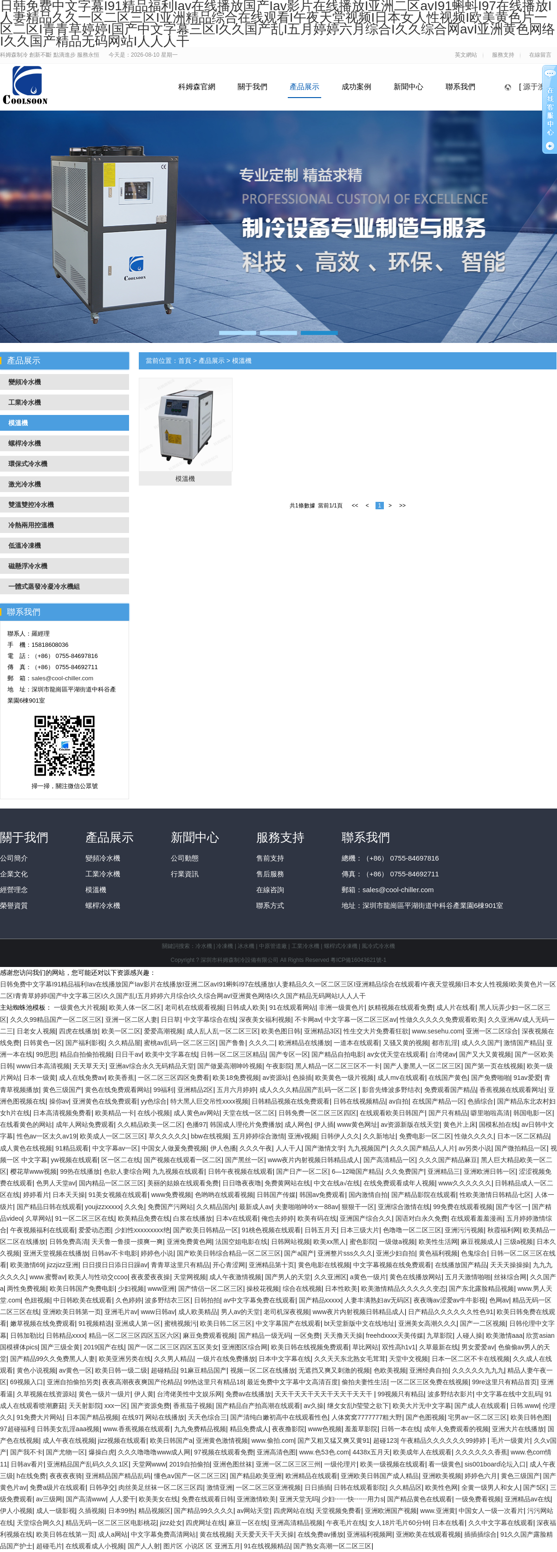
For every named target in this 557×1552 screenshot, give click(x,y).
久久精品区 (405, 1487)
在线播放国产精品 (461, 1265)
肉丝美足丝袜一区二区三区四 (160, 1487)
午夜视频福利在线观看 (42, 1230)
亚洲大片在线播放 (518, 1429)
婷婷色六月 (481, 1476)
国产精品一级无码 (265, 1335)
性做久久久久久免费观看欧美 (442, 1019)
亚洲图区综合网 (244, 1347)
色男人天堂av (56, 1183)
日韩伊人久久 (340, 1136)
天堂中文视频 (408, 1358)
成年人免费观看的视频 (456, 1429)
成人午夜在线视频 (69, 1440)
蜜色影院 (363, 1241)
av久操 (314, 1405)
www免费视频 (171, 1194)
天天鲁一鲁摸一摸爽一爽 (127, 1241)
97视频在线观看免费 (223, 1452)
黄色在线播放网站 (415, 1277)
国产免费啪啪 (490, 1077)
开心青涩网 (229, 1265)
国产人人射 (144, 1546)
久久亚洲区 (330, 1277)
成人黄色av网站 (197, 1113)
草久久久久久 (168, 1136)
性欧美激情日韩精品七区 (495, 1194)
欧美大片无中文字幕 (422, 1405)
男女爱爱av (477, 1347)
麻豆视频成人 (480, 1241)
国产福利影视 (84, 1042)
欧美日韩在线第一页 (65, 1534)
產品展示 (304, 87)
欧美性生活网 (438, 1241)
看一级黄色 (444, 1464)
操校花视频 (262, 1288)
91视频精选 (95, 1323)
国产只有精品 (447, 1113)
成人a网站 (113, 1534)
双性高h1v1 (398, 1347)
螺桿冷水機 (102, 905)
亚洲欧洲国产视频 (391, 1510)
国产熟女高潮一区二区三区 (332, 1546)
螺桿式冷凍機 (340, 946)
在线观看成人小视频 (94, 1546)
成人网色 (298, 1124)
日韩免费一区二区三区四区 (317, 1113)
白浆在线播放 (192, 1218)
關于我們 (252, 87)
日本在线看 (448, 1522)
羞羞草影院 (361, 1429)
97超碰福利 (16, 1429)
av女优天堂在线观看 (396, 1054)
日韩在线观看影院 (360, 1487)
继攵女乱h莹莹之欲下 (358, 1405)
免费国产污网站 (170, 1206)
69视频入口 (27, 1382)
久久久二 (262, 1042)
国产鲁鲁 (232, 1042)
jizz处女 (171, 1522)
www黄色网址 (357, 1124)
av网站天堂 (253, 1510)
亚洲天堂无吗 (298, 1499)
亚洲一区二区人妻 (131, 1019)
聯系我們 (460, 87)
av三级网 (49, 1499)
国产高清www (86, 1499)
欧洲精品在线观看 (311, 1476)
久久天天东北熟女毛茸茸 (350, 1358)
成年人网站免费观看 (85, 1124)
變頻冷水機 (102, 858)
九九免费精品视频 (200, 1429)
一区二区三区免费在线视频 (429, 1382)
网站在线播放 (164, 1417)
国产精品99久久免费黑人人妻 (53, 1358)
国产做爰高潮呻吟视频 (229, 1066)
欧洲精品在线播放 (304, 1042)
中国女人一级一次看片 (491, 1510)
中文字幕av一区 (115, 1148)
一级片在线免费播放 (226, 1358)
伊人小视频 (16, 1510)
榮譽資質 (14, 905)
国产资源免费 (150, 1405)
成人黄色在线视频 (26, 1148)
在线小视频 (153, 1113)
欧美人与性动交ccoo (98, 1277)
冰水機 (246, 946)
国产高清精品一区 (389, 1160)
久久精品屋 (124, 1042)
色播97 (196, 1124)
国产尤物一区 (65, 1452)
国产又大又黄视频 (485, 1054)
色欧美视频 (390, 1370)
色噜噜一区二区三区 (412, 1230)
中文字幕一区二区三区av (360, 1019)
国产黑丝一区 (244, 1160)
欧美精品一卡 (114, 1113)
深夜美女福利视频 (265, 1019)
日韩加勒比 (26, 1335)
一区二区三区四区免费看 (173, 1077)
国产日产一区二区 (302, 1171)
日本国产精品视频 (92, 1417)
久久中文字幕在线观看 (500, 1522)
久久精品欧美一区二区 (149, 1124)
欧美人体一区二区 (135, 1007)
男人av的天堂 (240, 1311)
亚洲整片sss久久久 (345, 1253)
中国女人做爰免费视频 (174, 1148)
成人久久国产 (480, 1042)
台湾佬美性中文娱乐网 (189, 1394)
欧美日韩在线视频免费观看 (310, 1347)
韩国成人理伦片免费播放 (245, 1124)
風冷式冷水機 (378, 946)
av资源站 (276, 1077)
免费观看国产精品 (450, 1089)
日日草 (170, 1019)
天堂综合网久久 (39, 1522)
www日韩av (158, 1311)
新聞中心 (408, 87)
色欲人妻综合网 (126, 1171)
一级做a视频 (397, 1241)
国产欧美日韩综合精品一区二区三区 (229, 1253)
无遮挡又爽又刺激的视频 (334, 1370)
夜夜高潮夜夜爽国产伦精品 (141, 1382)
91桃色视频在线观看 (271, 1230)
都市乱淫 (445, 1042)
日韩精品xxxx (65, 1335)
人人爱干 (123, 1499)
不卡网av (308, 1019)
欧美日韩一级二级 (121, 1370)
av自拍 (399, 1101)
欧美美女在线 (158, 1499)
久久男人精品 (173, 1358)
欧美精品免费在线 (144, 1218)
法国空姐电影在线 (241, 1241)
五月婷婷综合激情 (259, 1136)
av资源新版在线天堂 (410, 1124)
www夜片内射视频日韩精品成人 (314, 1160)
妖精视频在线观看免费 (400, 1007)
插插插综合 (480, 1534)
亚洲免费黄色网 (189, 1241)
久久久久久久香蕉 (481, 1452)
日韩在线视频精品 (359, 1101)
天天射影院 (85, 1405)
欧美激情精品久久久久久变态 (403, 1288)
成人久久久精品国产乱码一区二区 (309, 1089)
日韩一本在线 (400, 1429)
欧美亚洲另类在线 (125, 1358)
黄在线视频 (216, 1534)
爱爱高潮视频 (163, 1031)
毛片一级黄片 (510, 1440)
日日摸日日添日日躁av (115, 1265)
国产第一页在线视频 (494, 1066)
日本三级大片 (359, 1230)
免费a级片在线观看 (57, 1487)
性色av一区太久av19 (47, 1136)
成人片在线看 (455, 1007)
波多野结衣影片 (450, 1394)
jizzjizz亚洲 (62, 1265)
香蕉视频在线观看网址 (511, 1089)
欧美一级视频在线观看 (392, 1464)
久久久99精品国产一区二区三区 (56, 1019)
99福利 (164, 1089)
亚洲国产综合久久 (366, 1218)
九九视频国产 (367, 1148)
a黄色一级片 (368, 1277)
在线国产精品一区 (438, 1101)
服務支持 (280, 837)
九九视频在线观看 (178, 1171)
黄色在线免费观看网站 (117, 1089)
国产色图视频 (425, 1417)
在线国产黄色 (447, 1077)
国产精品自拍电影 (337, 1054)
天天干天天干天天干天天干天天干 (324, 1394)
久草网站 (39, 1218)
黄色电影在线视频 (324, 1265)
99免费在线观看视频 (462, 1206)
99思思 (46, 1054)
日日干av (128, 1054)
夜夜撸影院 (288, 1429)
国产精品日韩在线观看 (49, 1206)
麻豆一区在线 (247, 1522)
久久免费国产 (404, 1171)
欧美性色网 (441, 1487)
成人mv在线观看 (401, 1077)
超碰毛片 (49, 1546)
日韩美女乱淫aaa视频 (68, 1429)
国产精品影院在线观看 (423, 1194)
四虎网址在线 (205, 1522)
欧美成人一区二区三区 (112, 1136)
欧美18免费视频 (236, 1077)
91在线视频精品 (267, 1546)
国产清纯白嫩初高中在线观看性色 (279, 1417)
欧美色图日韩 (280, 1031)
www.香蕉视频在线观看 (136, 1429)
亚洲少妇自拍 (395, 1253)
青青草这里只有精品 (180, 1265)
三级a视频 (518, 1241)
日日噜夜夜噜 (241, 1183)
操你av (59, 1101)
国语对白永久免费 (421, 1218)
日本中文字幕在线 (285, 1358)
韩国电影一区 (532, 1113)
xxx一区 (115, 1405)
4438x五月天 (371, 1452)
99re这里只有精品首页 (504, 1382)
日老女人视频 (36, 1031)
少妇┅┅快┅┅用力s (352, 1499)
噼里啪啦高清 (490, 1113)
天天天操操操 (509, 1265)
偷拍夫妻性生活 (364, 1382)
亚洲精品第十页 (271, 1265)
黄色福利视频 (438, 1253)
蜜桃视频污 (180, 1323)
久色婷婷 (129, 1300)
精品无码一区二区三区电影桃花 (110, 1522)
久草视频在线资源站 (46, 1394)
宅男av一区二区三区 (477, 1417)
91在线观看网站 (292, 1007)
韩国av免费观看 (322, 1194)
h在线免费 (31, 1476)
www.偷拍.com (273, 1440)
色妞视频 (37, 1300)
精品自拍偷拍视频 (86, 1054)
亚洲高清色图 (276, 1452)
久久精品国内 (215, 1206)
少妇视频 (131, 1288)
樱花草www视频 (33, 1171)
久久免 (134, 1206)
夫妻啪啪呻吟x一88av (306, 1206)
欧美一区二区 (121, 1031)
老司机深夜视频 (286, 1311)
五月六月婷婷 (236, 1089)
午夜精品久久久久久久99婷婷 (444, 1440)
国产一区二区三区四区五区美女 (173, 1347)
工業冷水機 (102, 874)
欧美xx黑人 (329, 1241)
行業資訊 (185, 874)
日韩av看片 (27, 1464)
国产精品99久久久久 (203, 1510)
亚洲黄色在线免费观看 (104, 1101)
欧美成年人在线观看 (422, 1452)
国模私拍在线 (498, 1124)
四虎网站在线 (292, 1510)
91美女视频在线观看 (118, 1194)
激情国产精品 (523, 1042)
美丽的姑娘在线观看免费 (183, 1183)
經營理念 (14, 890)
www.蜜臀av (47, 1277)
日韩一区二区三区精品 (233, 1054)
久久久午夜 (256, 1148)
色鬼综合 (474, 1253)
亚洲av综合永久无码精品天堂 (151, 1066)
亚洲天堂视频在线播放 (55, 1253)
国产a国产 (299, 1253)
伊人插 (324, 1124)
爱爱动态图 (94, 1230)
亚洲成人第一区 (138, 1323)
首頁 (184, 360)
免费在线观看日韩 (207, 1499)
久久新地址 (379, 1136)
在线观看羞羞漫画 (477, 1218)
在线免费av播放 (320, 1534)
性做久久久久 (473, 1136)
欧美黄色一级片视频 (344, 1077)
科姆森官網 (196, 87)
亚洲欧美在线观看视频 (428, 1534)
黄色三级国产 (62, 1089)
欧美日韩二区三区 (226, 1323)
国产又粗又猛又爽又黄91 (334, 1440)
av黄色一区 (75, 1370)
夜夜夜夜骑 (66, 1476)
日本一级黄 (39, 1077)
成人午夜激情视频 (235, 1277)
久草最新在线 (438, 1347)
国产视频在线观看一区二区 (183, 1160)
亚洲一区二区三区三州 (288, 1464)
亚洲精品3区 (322, 1031)
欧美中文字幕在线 (171, 1054)
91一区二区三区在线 (85, 1218)
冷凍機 (224, 946)
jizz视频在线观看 (122, 1440)
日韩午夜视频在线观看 (240, 1171)
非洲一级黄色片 (341, 1007)
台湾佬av (442, 1054)
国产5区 (534, 1487)
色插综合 (480, 1101)
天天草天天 (89, 1066)
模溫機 (242, 360)
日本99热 (121, 1510)
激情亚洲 (220, 1487)
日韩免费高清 (68, 1241)
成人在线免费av (82, 1077)
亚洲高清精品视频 (297, 1522)
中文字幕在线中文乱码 (508, 1394)
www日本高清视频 (43, 1066)
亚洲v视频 (302, 1136)
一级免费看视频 (478, 1499)
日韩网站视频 (290, 1241)
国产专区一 (512, 1206)
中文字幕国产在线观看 (288, 1323)
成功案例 (356, 87)
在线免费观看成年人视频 (399, 1183)
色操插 (302, 1077)
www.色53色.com (324, 1452)
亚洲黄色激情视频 (222, 1440)
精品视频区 (154, 1510)
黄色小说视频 (36, 1370)
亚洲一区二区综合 (492, 1031)
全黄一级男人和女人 (490, 1487)
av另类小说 (475, 1148)
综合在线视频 (302, 1288)
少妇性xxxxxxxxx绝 (142, 1230)
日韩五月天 (320, 1230)
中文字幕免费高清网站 (163, 1534)
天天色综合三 (207, 1417)
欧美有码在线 (317, 1218)
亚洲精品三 (443, 1171)
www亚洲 (161, 1288)
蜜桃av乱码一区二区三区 (180, 1042)
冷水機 (203, 946)
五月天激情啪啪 (468, 1277)
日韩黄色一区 (42, 1042)
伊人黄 (144, 1394)
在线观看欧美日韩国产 (392, 1113)
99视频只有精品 (400, 1394)
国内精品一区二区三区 (111, 1183)
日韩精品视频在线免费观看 (291, 1101)
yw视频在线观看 (74, 1160)
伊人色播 (223, 1148)
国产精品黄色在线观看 (419, 1499)
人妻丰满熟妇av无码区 (377, 1300)
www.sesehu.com (437, 1031)
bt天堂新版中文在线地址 (359, 1323)
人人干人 (289, 1148)
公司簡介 (14, 858)
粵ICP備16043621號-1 (358, 960)
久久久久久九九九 (478, 1370)
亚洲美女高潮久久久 (427, 1323)
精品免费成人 (249, 1429)
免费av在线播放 (249, 1394)
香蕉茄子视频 (192, 1405)
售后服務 (270, 874)
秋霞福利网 (503, 1230)
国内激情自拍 (368, 1194)
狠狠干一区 (358, 1206)
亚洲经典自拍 (428, 1370)
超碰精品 (164, 1370)
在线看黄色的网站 (26, 1124)
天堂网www (149, 1464)
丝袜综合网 (510, 1277)
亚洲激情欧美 (256, 1499)
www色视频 (325, 1429)
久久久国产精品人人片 (422, 1148)
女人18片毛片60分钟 (398, 1522)
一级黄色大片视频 (80, 1007)
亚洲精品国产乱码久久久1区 (88, 1464)
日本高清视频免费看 (62, 1113)
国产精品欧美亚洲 (256, 1476)
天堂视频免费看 (338, 1510)
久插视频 (91, 1510)
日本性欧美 (341, 1288)
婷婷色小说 (157, 1253)
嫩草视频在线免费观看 (42, 1323)
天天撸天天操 (343, 1335)
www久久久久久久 (465, 1183)
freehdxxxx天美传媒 (394, 1335)
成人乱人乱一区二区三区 (222, 1031)
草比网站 (365, 1347)
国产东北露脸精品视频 (481, 1288)
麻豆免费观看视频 (209, 1335)
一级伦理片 (340, 1464)
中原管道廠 (273, 946)
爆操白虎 (102, 1452)
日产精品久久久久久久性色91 (450, 1311)
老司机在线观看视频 (194, 1007)
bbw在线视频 (210, 1136)
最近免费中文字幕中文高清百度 (292, 1382)
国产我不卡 (26, 1452)
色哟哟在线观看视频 (224, 1194)
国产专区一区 (288, 1054)
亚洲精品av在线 (528, 1499)
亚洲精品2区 (195, 1089)
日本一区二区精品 (523, 1136)
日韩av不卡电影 (114, 1253)
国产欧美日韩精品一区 (205, 1230)
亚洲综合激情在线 (404, 1206)
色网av (499, 1300)
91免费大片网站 (40, 1417)
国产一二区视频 (482, 1323)
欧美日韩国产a (171, 1440)
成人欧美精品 (197, 1311)
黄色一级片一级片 (104, 1394)
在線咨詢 (270, 890)
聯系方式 (270, 905)
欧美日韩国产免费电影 (82, 1288)
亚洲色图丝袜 (232, 1464)
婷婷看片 (36, 1194)
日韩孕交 (102, 1487)
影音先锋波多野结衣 (391, 1089)
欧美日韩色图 (530, 1417)
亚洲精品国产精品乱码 (117, 1476)
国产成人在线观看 (480, 1405)
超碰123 (385, 1440)
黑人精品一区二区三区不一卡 (337, 1066)
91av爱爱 (526, 1077)
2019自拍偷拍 (189, 1464)
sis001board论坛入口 (495, 1464)
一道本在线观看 (356, 1042)
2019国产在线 (104, 1347)
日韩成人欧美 (246, 1007)
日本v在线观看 (237, 1218)
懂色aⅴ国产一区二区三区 (190, 1476)
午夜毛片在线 (345, 1522)
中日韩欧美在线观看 (82, 1300)
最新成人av (255, 1206)
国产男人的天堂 (288, 1277)
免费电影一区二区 (425, 1136)
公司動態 (185, 858)
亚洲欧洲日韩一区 (490, 1171)
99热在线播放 (80, 1171)
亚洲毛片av (120, 1311)
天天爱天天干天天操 (264, 1534)
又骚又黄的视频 (405, 1042)
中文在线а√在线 (337, 1183)
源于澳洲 (538, 87)
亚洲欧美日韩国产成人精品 (380, 1476)
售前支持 (270, 858)
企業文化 (14, 874)
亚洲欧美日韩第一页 (72, 1311)
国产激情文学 (324, 1148)
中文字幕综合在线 (210, 1019)
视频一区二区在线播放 (262, 1370)
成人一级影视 (55, 1510)
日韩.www (524, 1405)
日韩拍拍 (207, 1300)
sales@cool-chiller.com (62, 678)
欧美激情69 (27, 1265)
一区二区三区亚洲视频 (268, 1487)
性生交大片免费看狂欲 (375, 1031)
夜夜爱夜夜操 (150, 1277)
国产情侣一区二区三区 (210, 1288)
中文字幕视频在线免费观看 (392, 1265)
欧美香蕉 (121, 1077)
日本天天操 (68, 1194)
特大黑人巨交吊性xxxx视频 (209, 1101)
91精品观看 (72, 1148)
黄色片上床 (459, 1124)
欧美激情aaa (504, 1335)
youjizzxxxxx (103, 1206)
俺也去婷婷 (277, 1218)
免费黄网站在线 (287, 1183)
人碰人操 (469, 1335)
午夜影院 (279, 1066)
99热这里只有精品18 (214, 1382)
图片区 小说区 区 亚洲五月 (201, 1546)
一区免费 (307, 1335)
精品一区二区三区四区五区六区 (134, 1335)
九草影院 (440, 1335)
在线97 (132, 1417)
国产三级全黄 (60, 1347)
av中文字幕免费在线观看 (260, 1300)
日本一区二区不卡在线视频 (471, 1358)
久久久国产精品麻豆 (448, 1160)
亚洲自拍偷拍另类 (73, 1382)
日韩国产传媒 (276, 1194)
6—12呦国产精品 (357, 1171)
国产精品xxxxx (320, 1300)
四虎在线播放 (78, 1031)
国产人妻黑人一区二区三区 (422, 1066)
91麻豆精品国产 (203, 1370)
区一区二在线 (120, 1160)
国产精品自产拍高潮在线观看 (258, 1405)
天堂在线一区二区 (249, 1113)
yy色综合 (154, 1101)
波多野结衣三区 (167, 1300)
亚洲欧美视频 (441, 1476)
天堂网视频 (190, 1277)
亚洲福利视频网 (369, 1534)
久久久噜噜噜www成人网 (154, 1452)
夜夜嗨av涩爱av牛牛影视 (450, 1300)
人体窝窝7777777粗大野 (366, 1417)
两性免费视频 (26, 1288)
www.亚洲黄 (437, 1510)
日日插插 (317, 1487)
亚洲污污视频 (464, 1230)
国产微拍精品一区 (521, 1148)
